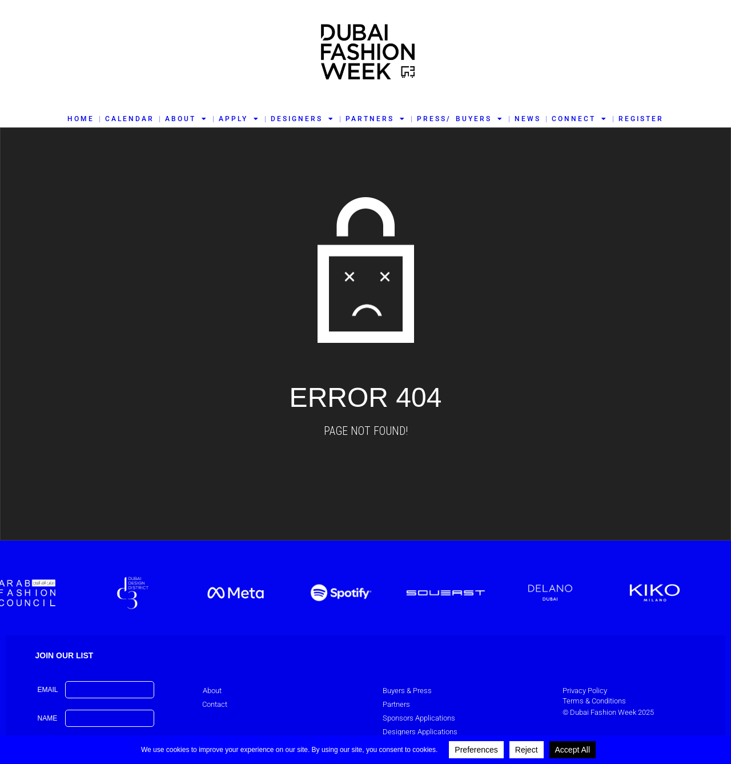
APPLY (239, 118)
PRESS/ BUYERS (460, 118)
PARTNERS (376, 118)
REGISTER (641, 119)
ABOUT (186, 118)
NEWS (528, 119)
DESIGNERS (303, 118)
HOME (80, 119)
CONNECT (580, 118)
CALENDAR (129, 119)
